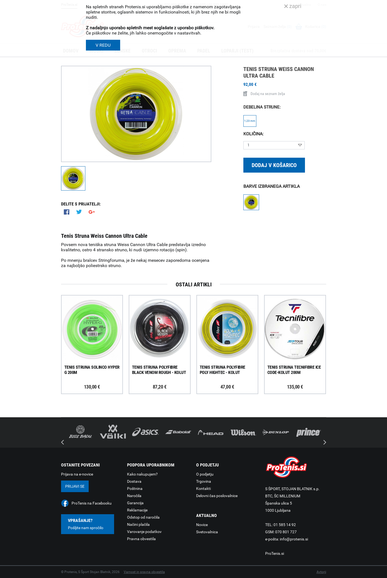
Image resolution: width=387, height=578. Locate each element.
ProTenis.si (274, 553)
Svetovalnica (207, 532)
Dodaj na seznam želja (264, 93)
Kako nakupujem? (142, 474)
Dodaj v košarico (274, 165)
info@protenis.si (294, 539)
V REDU (103, 45)
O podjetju (205, 474)
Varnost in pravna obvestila (144, 572)
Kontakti (203, 488)
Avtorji (321, 572)
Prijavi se (75, 486)
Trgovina (203, 481)
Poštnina (135, 488)
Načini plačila (138, 524)
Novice (202, 524)
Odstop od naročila (143, 517)
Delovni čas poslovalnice (217, 495)
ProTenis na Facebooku (92, 503)
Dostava (134, 481)
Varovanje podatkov (144, 531)
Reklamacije (137, 510)
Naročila (134, 495)
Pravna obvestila (141, 539)
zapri (292, 6)
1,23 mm (249, 120)
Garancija (135, 503)
